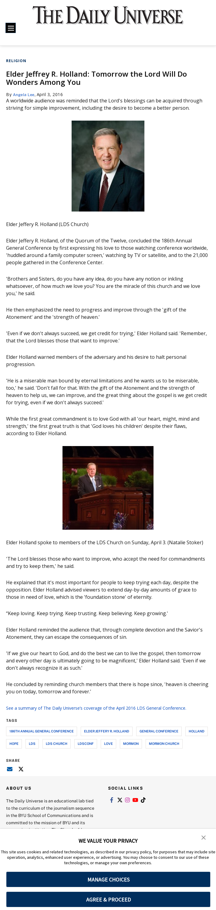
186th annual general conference (41, 738)
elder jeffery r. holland (106, 738)
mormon (131, 751)
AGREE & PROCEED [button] (108, 899)
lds (32, 751)
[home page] (108, 19)
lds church (56, 751)
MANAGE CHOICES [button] (108, 879)
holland (196, 738)
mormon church (164, 751)
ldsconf (86, 751)
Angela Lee (25, 94)
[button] (204, 838)
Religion (16, 60)
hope (14, 751)
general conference (159, 738)
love (108, 751)
